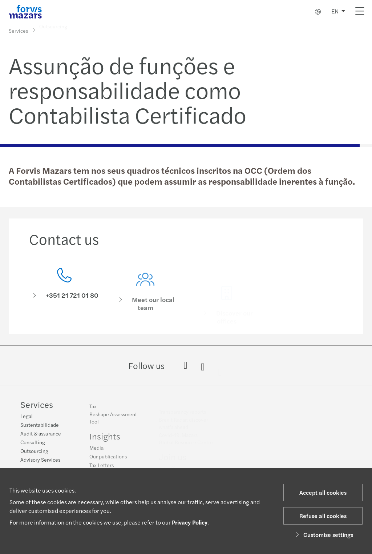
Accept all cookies (323, 492)
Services (18, 30)
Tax (93, 409)
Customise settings (323, 534)
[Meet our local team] (145, 299)
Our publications (108, 459)
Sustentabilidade (39, 425)
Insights (104, 439)
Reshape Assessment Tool (113, 420)
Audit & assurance (40, 433)
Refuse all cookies (323, 515)
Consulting (32, 442)
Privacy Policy (189, 522)
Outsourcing (34, 451)
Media (96, 450)
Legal (26, 416)
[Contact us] (64, 289)
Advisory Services (40, 459)
